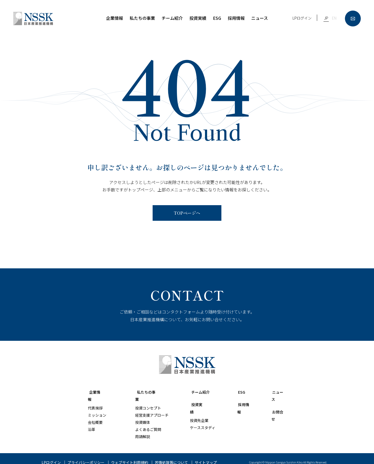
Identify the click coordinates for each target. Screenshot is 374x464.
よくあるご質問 (141, 422)
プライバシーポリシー (85, 455)
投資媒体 (135, 415)
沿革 (91, 422)
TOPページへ (187, 213)
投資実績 (191, 404)
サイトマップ (206, 455)
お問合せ (277, 404)
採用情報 (239, 404)
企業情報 (96, 392)
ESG (235, 392)
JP (326, 18)
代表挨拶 (95, 400)
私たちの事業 (141, 392)
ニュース (277, 392)
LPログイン (302, 18)
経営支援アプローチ (145, 408)
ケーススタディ (196, 420)
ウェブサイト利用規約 (129, 455)
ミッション (97, 408)
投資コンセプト (141, 400)
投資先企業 (192, 413)
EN (334, 18)
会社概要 (95, 415)
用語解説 (135, 429)
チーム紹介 (193, 392)
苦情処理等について (171, 455)
